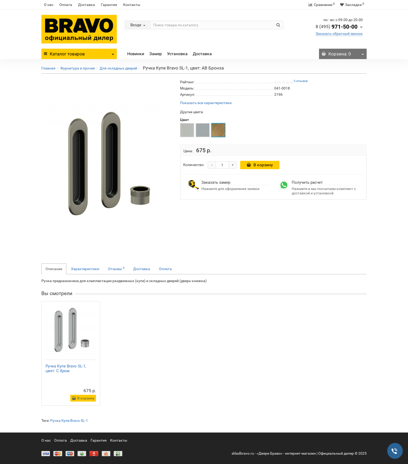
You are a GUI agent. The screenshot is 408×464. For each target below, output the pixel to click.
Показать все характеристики (206, 103)
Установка (177, 53)
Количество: (193, 165)
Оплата (65, 5)
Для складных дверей (118, 68)
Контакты (131, 5)
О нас (48, 5)
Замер (155, 53)
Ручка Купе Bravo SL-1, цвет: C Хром (66, 368)
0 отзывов (301, 81)
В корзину (260, 164)
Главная (48, 68)
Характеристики (85, 269)
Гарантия (109, 5)
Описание (54, 269)
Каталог (79, 52)
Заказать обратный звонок (339, 33)
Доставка (86, 5)
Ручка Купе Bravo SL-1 (69, 420)
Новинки (135, 53)
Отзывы (116, 268)
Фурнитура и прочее (77, 68)
